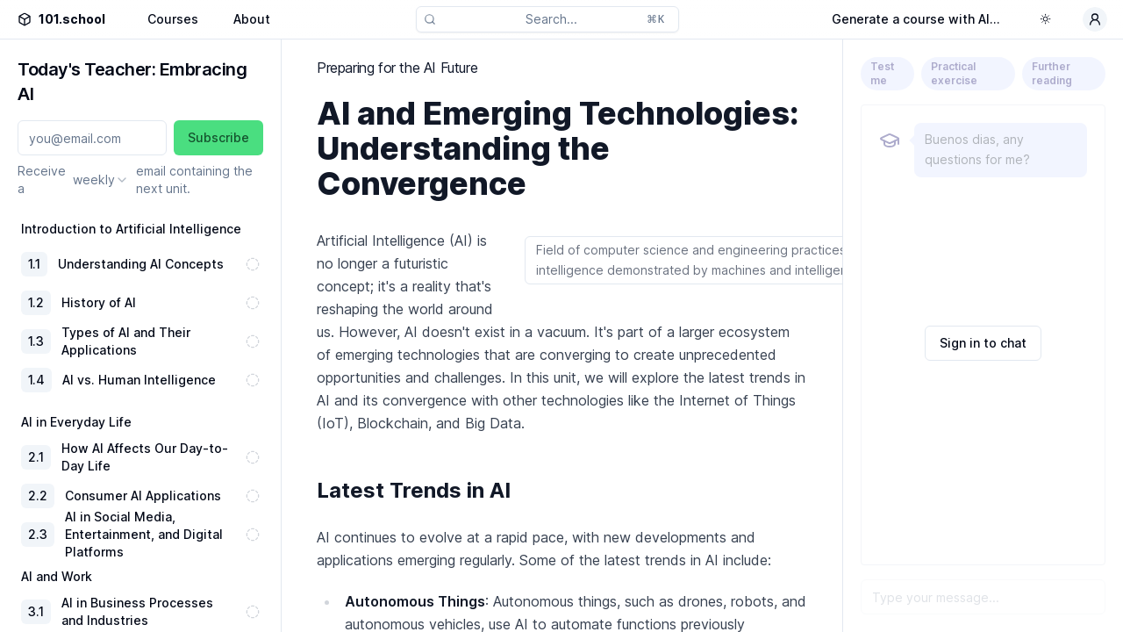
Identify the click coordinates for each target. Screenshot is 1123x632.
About (251, 18)
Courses (172, 18)
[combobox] (101, 180)
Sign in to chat (983, 342)
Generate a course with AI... (916, 18)
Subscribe (218, 137)
